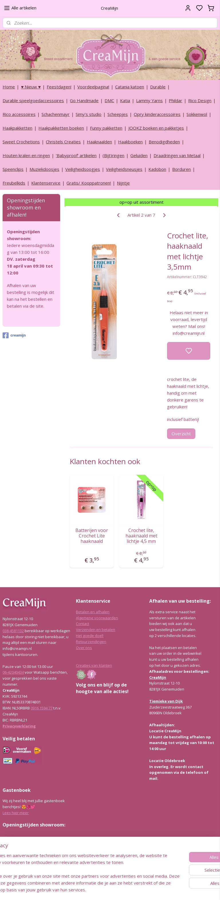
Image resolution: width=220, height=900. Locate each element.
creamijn (14, 335)
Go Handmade (84, 100)
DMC (109, 100)
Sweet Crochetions (21, 142)
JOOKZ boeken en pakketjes (156, 128)
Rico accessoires (19, 114)
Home (9, 87)
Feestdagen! (59, 87)
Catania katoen (129, 87)
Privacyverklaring (19, 726)
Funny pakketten (106, 128)
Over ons (84, 647)
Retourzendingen (91, 641)
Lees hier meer (16, 812)
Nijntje (123, 183)
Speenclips (13, 169)
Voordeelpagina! (93, 87)
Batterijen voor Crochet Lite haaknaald (92, 536)
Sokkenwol (196, 114)
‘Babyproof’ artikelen (76, 155)
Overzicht (181, 433)
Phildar (175, 100)
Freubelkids (14, 183)
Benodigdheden (164, 142)
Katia (125, 100)
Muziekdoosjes (44, 169)
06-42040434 (13, 672)
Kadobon (157, 169)
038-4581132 (13, 630)
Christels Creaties (63, 142)
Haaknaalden (99, 142)
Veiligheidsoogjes (82, 169)
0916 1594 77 (41, 708)
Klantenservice (45, 183)
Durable (158, 87)
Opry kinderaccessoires (157, 114)
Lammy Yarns (149, 100)
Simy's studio (88, 114)
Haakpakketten (17, 128)
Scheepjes (117, 114)
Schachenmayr (56, 114)
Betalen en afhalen (92, 611)
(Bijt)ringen (113, 155)
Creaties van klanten (94, 665)
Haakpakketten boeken (61, 128)
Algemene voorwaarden (97, 617)
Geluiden (139, 155)
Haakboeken (130, 142)
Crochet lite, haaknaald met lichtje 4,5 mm (141, 536)
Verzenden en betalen (95, 629)
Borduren (181, 169)
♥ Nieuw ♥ (31, 87)
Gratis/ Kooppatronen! (88, 183)
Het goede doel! (89, 635)
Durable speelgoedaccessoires (33, 100)
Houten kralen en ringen (26, 155)
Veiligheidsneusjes (124, 169)
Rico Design (199, 100)
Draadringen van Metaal (177, 155)
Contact (82, 623)
